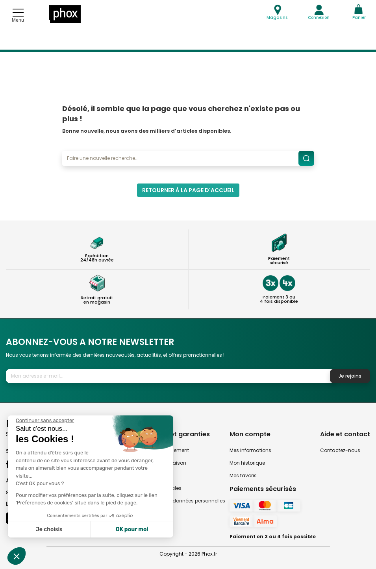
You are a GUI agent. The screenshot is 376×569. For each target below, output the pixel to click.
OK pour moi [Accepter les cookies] (132, 529)
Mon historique (247, 463)
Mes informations (250, 450)
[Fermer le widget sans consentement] (45, 420)
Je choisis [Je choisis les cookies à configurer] (49, 529)
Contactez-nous (340, 450)
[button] (16, 556)
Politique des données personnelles (183, 500)
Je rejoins (350, 376)
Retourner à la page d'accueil (188, 190)
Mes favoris (243, 475)
